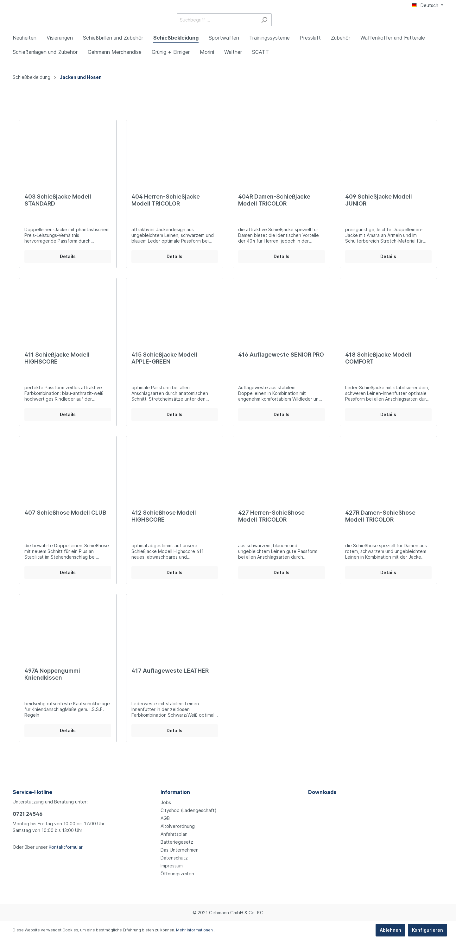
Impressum (172, 865)
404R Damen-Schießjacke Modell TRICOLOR (274, 208)
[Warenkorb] (439, 24)
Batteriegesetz (177, 842)
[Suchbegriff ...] (264, 23)
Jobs (166, 802)
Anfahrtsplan (174, 834)
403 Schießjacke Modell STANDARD (57, 208)
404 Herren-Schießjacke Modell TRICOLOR (165, 208)
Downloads (322, 792)
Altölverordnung (178, 826)
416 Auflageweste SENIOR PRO (281, 362)
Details (68, 264)
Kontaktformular (65, 847)
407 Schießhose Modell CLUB (65, 520)
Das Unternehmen (180, 850)
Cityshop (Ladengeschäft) (189, 810)
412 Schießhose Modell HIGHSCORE (163, 524)
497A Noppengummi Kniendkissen (52, 682)
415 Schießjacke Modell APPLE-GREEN (164, 366)
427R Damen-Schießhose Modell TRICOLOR (380, 524)
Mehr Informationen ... (196, 930)
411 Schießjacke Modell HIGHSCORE (57, 366)
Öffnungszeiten (177, 873)
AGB (165, 818)
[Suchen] (311, 23)
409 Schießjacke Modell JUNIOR (378, 208)
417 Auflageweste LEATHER (170, 679)
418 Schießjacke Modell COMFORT (378, 366)
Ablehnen (390, 930)
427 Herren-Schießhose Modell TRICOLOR (271, 524)
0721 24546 (27, 814)
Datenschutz (174, 857)
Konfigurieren (427, 930)
